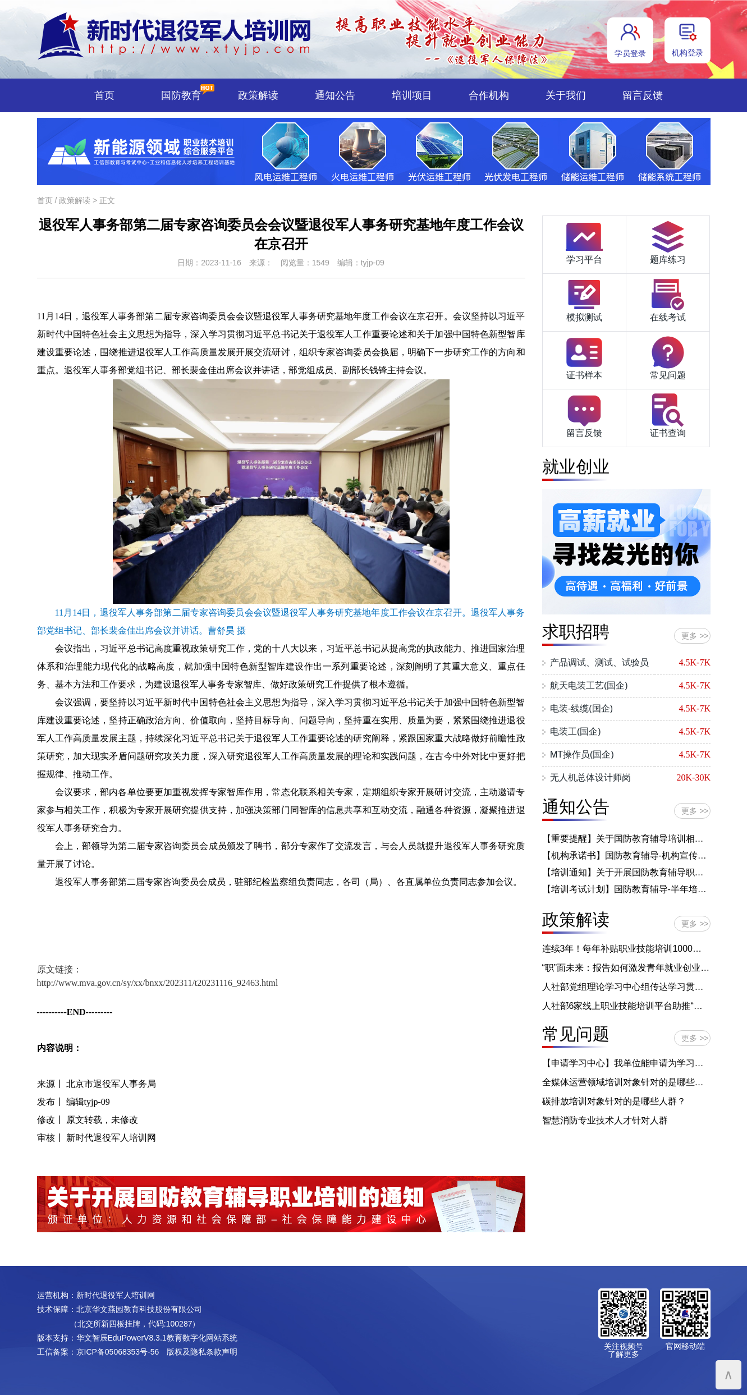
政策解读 (258, 95)
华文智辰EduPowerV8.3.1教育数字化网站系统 (156, 1337)
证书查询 (667, 415)
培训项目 (412, 95)
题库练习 (667, 241)
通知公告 (335, 95)
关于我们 (566, 95)
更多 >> (694, 635)
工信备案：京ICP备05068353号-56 (98, 1351)
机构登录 (687, 52)
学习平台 (584, 241)
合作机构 (489, 95)
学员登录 (630, 53)
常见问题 (667, 357)
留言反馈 (642, 95)
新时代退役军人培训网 (115, 1295)
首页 (104, 95)
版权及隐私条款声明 (202, 1351)
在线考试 (667, 299)
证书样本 (584, 357)
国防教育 (181, 95)
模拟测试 (584, 299)
